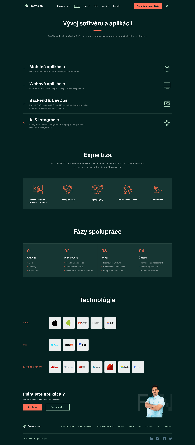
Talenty (87, 6)
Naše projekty (58, 407)
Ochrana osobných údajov (35, 439)
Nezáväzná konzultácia (148, 6)
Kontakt (116, 6)
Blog (159, 426)
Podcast (149, 426)
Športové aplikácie (105, 426)
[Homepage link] (34, 6)
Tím (96, 6)
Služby (77, 6)
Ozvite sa (32, 407)
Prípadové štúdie (66, 426)
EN (167, 6)
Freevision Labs (85, 426)
